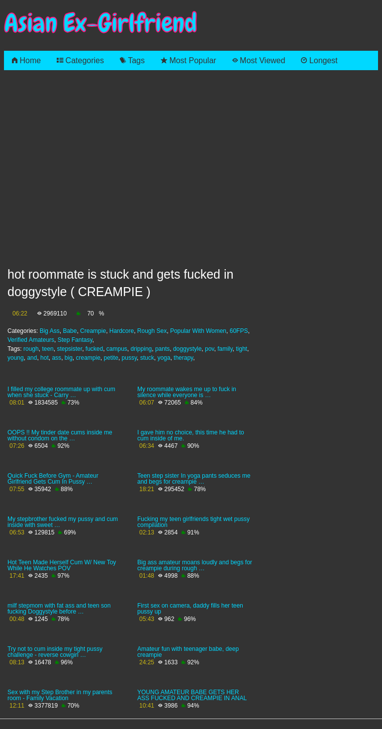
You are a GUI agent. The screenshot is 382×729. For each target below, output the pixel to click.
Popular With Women (198, 330)
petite (111, 357)
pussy (129, 357)
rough (31, 348)
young (15, 357)
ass (56, 357)
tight (241, 348)
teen (47, 348)
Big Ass (50, 330)
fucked (94, 348)
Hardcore (121, 330)
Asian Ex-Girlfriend (100, 23)
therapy (183, 357)
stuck (147, 357)
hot (44, 357)
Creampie (93, 330)
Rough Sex (152, 330)
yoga (163, 357)
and (32, 357)
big (69, 357)
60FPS (239, 330)
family (224, 348)
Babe (70, 330)
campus (116, 348)
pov (209, 348)
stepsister (69, 348)
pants (162, 348)
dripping (141, 348)
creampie (88, 357)
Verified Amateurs (30, 339)
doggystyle (187, 348)
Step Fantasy (75, 339)
